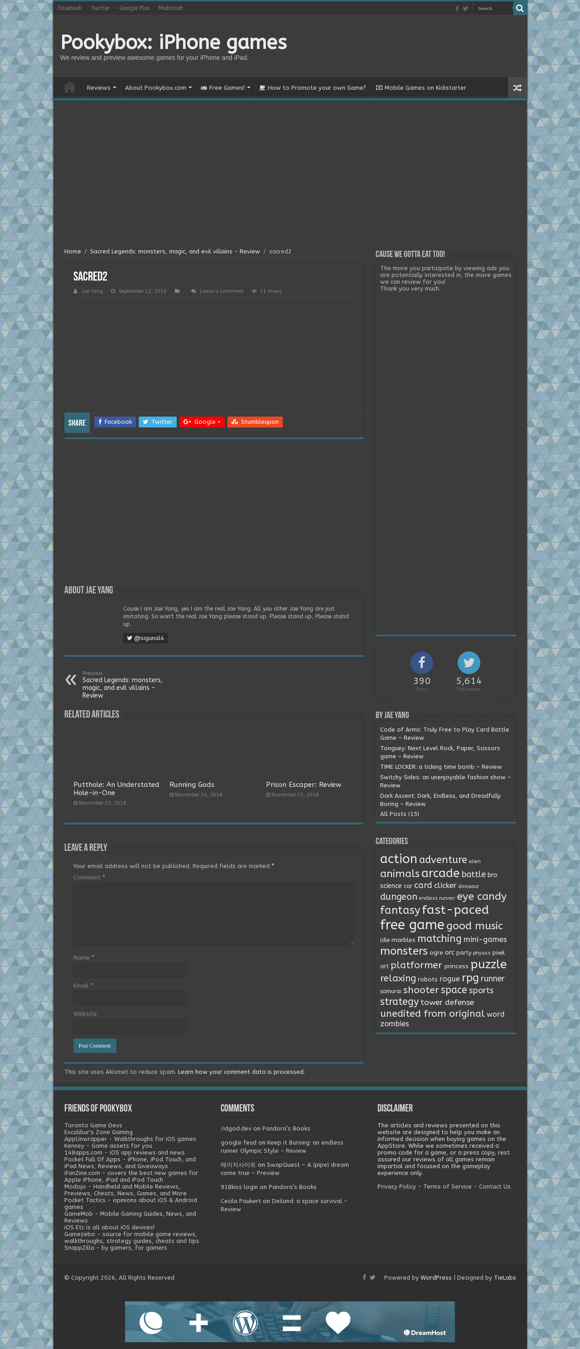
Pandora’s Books (286, 1128)
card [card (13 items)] (423, 885)
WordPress (436, 1277)
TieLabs (505, 1277)
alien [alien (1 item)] (475, 861)
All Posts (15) (399, 813)
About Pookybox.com (155, 87)
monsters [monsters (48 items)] (404, 951)
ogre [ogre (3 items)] (436, 952)
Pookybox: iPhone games (173, 42)
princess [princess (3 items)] (456, 966)
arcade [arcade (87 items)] (440, 873)
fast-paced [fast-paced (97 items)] (455, 910)
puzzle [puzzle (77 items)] (488, 964)
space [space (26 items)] (454, 990)
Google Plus (134, 8)
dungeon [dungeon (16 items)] (398, 897)
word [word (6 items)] (496, 1014)
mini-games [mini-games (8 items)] (485, 939)
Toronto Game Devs (93, 1125)
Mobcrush (171, 8)
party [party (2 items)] (463, 953)
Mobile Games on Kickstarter (421, 87)
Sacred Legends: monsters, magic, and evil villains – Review (128, 684)
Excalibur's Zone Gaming (98, 1132)
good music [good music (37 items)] (474, 926)
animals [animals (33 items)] (400, 874)
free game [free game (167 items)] (412, 925)
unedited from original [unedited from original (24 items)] (432, 1013)
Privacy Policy (396, 1186)
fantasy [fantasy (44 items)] (400, 910)
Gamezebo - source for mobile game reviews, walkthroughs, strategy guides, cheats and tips (131, 1237)
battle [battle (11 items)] (474, 874)
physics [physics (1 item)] (482, 953)
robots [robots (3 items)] (428, 979)
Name (83, 957)
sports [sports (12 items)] (481, 990)
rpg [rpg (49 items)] (470, 977)
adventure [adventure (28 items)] (443, 860)
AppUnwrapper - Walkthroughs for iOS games (130, 1138)
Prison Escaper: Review (303, 785)
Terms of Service (447, 1186)
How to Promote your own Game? (312, 87)
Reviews (99, 87)
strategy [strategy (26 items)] (399, 1002)
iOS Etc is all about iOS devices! (109, 1227)
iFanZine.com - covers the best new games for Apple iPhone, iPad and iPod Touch (131, 1176)
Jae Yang (92, 291)
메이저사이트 (238, 1164)
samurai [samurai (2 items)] (390, 991)
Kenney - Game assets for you (108, 1145)
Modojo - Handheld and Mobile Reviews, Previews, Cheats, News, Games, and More (125, 1190)
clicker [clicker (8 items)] (445, 885)
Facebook (70, 8)
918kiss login (239, 1187)
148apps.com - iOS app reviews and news (124, 1152)
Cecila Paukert (241, 1201)
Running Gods (191, 785)
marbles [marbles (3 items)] (404, 940)
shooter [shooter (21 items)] (421, 990)
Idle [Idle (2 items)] (385, 940)
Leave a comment (221, 291)
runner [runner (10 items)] (493, 979)
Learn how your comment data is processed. (241, 1071)
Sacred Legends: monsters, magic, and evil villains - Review (175, 251)
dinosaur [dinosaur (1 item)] (469, 886)
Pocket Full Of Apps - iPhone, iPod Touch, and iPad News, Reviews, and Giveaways (130, 1162)
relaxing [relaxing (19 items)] (398, 978)
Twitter (100, 8)
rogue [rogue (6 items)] (450, 979)
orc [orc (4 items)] (449, 952)
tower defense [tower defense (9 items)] (447, 1002)
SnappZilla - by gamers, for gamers (115, 1247)
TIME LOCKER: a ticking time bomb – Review (441, 766)
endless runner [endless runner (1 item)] (437, 898)
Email (83, 985)
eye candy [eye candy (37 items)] (482, 896)
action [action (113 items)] (398, 859)
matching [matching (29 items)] (439, 939)
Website (85, 1013)
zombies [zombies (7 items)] (394, 1023)
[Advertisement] (290, 175)
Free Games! (223, 87)
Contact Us (495, 1186)
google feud (238, 1142)
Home (70, 86)
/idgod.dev (236, 1128)
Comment (89, 877)
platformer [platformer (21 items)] (416, 965)
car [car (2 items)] (408, 886)
